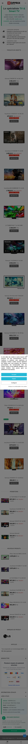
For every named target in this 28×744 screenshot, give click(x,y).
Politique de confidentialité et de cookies (17, 386)
